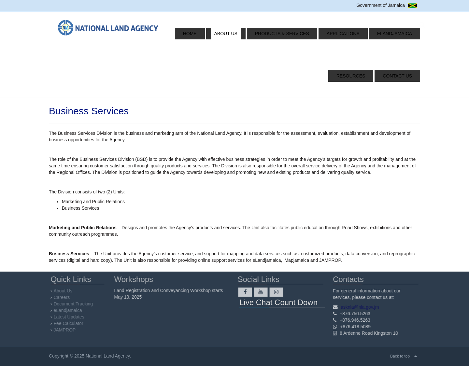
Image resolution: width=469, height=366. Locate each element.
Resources (400, 33)
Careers (63, 297)
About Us (215, 33)
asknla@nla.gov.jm (358, 307)
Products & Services (263, 33)
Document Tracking (74, 303)
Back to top (400, 356)
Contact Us (400, 75)
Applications (316, 33)
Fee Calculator (70, 323)
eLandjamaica (359, 33)
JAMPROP (66, 329)
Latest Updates (70, 316)
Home (187, 33)
